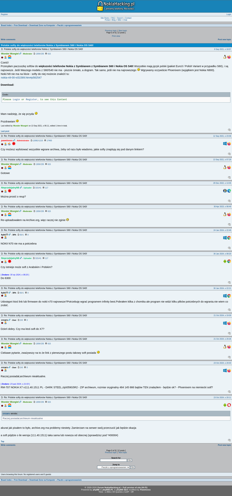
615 (49, 54)
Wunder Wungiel (20, 126)
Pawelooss (145, 490)
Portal (107, 20)
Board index (6, 25)
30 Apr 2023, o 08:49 (222, 207)
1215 (41, 141)
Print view (116, 36)
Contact (128, 18)
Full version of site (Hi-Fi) (135, 487)
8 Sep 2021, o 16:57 (222, 49)
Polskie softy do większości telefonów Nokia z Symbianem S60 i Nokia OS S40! (47, 45)
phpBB (96, 490)
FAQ (113, 18)
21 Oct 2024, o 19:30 (222, 315)
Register (4, 14)
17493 (49, 141)
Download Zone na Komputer (42, 25)
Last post (5, 131)
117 (46, 188)
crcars (6, 413)
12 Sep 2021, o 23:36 (222, 136)
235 (42, 54)
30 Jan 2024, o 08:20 (222, 254)
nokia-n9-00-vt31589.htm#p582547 (21, 77)
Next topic (123, 31)
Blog (114, 20)
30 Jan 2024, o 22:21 (222, 288)
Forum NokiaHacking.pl (109, 487)
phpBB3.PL (107, 490)
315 (36, 188)
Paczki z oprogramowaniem (69, 25)
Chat (125, 20)
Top (2, 441)
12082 (35, 141)
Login (229, 14)
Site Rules (105, 18)
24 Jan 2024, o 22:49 (222, 230)
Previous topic (111, 31)
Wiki (119, 20)
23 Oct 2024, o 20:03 (222, 363)
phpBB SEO (122, 490)
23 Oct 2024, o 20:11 (222, 398)
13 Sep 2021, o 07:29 (222, 160)
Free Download (20, 25)
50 (21, 235)
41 (40, 188)
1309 (38, 54)
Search (120, 18)
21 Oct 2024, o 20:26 (222, 339)
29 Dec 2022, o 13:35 (222, 183)
